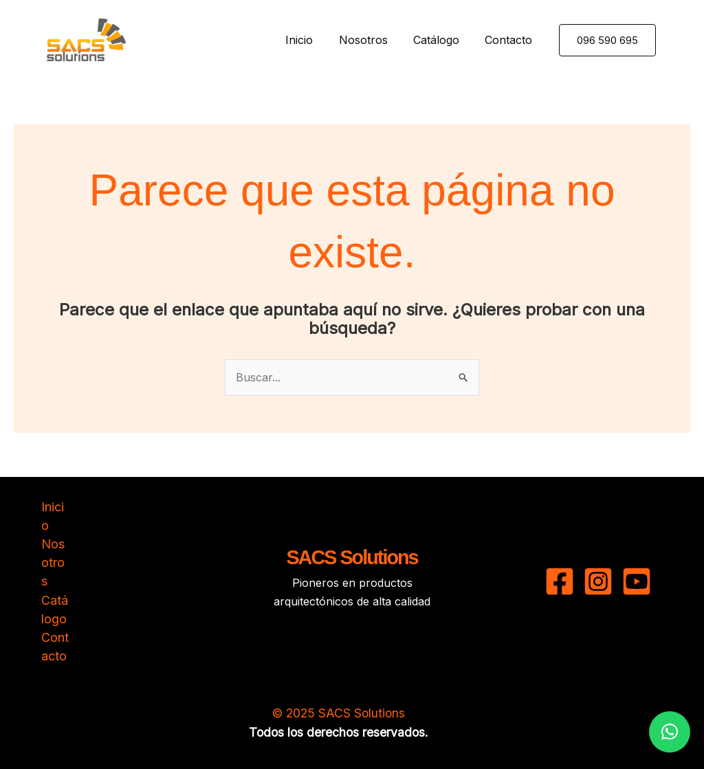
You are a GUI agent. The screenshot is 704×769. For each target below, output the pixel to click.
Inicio (312, 40)
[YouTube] (637, 581)
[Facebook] (559, 581)
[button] (624, 40)
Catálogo (442, 40)
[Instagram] (598, 581)
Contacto (510, 40)
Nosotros (372, 40)
